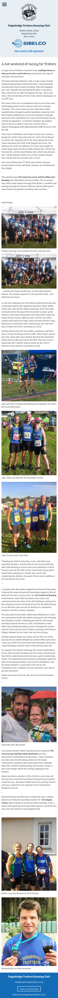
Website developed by (29, 994)
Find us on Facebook (29, 988)
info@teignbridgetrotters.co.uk (29, 981)
